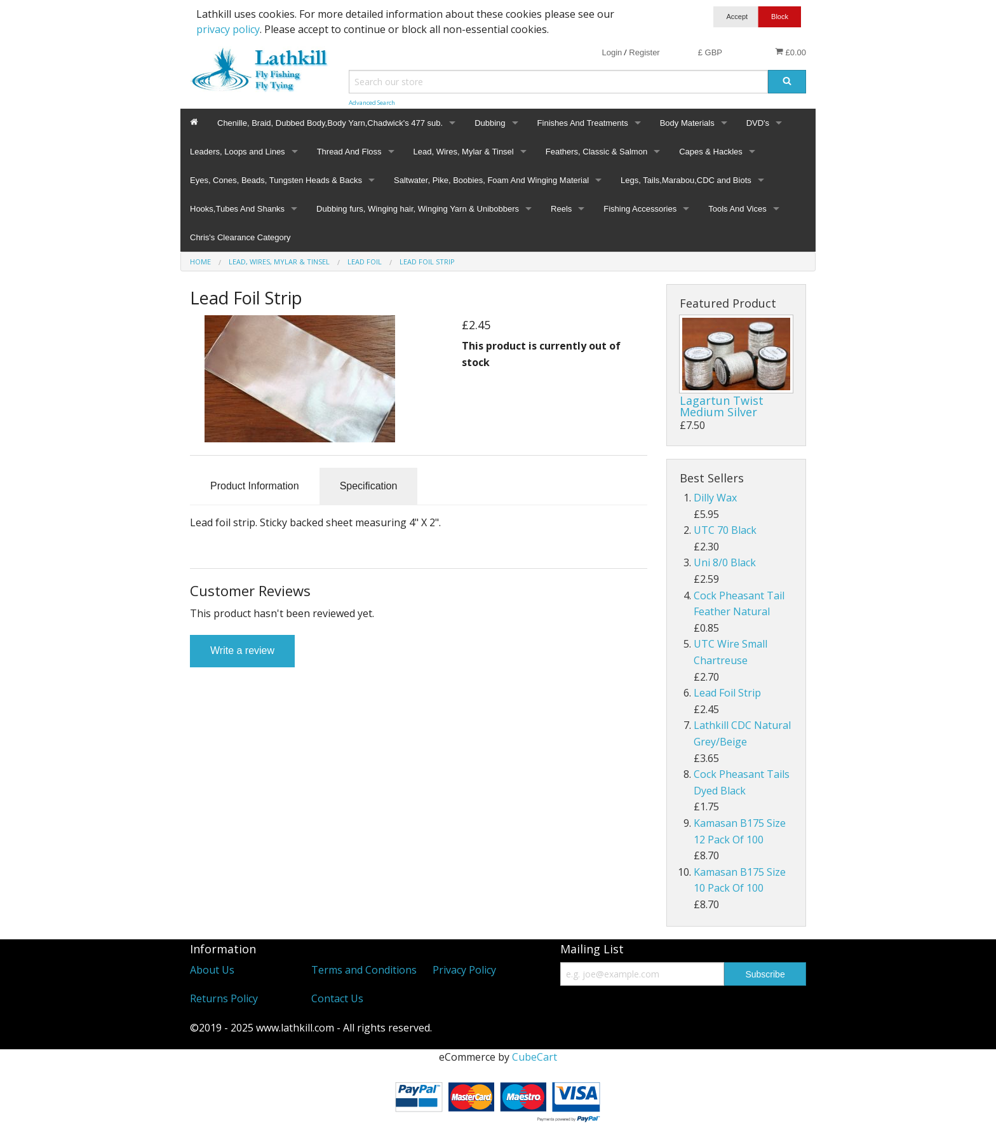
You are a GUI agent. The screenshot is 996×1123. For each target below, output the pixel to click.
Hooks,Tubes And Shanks (237, 209)
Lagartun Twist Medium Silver (722, 406)
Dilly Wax (715, 498)
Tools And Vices (737, 209)
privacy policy (228, 29)
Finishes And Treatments (582, 123)
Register (644, 52)
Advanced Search (372, 103)
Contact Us (337, 998)
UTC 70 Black (725, 530)
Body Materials (687, 123)
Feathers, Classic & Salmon (596, 151)
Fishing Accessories (639, 209)
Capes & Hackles (711, 151)
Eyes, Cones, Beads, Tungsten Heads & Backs (276, 180)
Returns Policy (224, 998)
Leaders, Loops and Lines (237, 151)
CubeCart (534, 1057)
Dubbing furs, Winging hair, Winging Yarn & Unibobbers (417, 209)
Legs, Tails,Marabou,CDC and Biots (686, 180)
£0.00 (790, 52)
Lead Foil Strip (727, 693)
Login (612, 52)
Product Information (254, 485)
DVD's (757, 123)
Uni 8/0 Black (725, 562)
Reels (561, 209)
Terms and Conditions (364, 970)
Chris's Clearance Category (240, 237)
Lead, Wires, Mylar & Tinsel (464, 151)
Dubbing (489, 123)
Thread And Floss (349, 151)
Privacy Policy (464, 970)
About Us (212, 970)
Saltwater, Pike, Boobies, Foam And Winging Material (491, 180)
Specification (369, 485)
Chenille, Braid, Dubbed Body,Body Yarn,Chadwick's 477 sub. (330, 123)
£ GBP (710, 52)
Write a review (242, 650)
